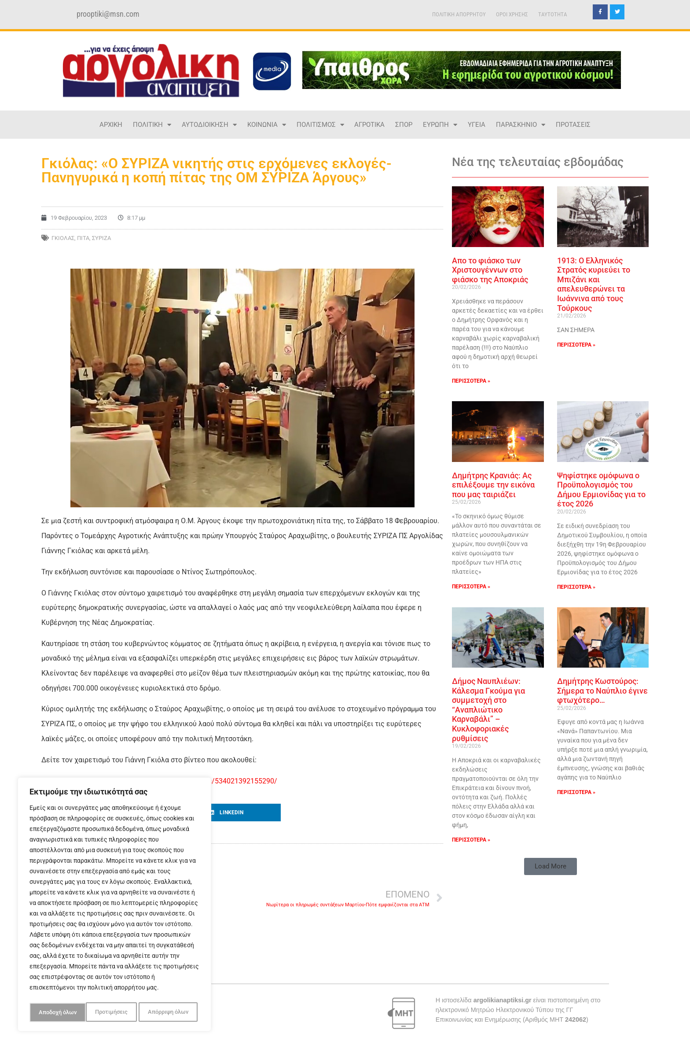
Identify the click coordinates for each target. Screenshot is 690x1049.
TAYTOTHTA (552, 14)
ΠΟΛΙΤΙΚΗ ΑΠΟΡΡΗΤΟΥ (459, 14)
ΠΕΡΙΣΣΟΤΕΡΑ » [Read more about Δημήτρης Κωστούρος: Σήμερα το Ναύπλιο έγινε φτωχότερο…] (576, 792)
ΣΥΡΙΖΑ (101, 238)
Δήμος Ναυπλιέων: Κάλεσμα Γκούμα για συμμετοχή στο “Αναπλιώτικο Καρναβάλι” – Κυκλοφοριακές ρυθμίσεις (488, 709)
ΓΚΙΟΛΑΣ (62, 238)
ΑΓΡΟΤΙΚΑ (369, 125)
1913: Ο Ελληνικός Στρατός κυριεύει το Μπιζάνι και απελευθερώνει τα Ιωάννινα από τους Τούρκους (593, 284)
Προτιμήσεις (54, 1012)
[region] (114, 905)
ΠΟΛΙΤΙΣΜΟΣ (320, 125)
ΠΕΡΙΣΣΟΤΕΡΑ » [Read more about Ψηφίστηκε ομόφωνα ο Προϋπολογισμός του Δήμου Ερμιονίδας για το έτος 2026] (576, 587)
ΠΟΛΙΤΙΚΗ (152, 125)
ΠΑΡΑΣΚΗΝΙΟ (520, 125)
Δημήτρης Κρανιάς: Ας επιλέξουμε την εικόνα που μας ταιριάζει (493, 485)
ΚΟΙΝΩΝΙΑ (266, 125)
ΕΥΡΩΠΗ (440, 125)
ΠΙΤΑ (83, 238)
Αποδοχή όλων (171, 1012)
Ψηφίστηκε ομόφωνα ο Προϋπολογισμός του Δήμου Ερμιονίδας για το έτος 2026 (601, 490)
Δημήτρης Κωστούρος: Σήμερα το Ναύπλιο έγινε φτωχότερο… (602, 690)
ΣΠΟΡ (403, 125)
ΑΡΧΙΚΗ (110, 125)
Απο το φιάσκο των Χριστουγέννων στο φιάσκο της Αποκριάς (490, 270)
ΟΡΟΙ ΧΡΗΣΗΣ (512, 14)
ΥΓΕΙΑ (476, 125)
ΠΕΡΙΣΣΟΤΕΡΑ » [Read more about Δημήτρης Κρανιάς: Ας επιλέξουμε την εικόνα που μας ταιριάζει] (471, 587)
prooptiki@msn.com (108, 14)
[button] (242, 812)
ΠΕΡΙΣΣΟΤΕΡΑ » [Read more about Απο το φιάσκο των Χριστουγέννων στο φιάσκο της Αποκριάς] (471, 381)
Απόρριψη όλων (111, 1012)
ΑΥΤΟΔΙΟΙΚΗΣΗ (209, 125)
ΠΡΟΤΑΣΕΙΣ (573, 125)
